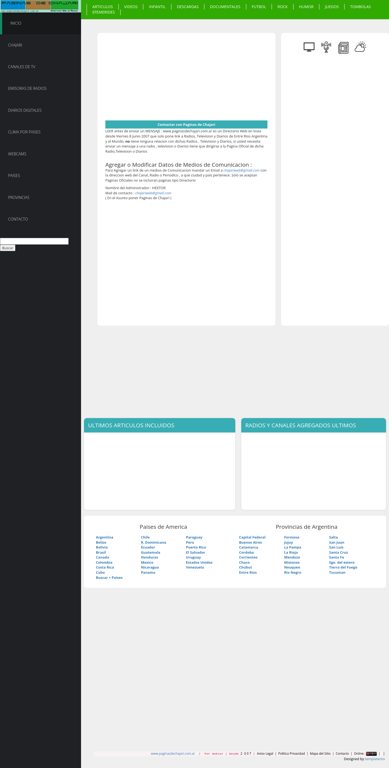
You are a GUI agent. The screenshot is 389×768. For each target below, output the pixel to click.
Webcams (17, 153)
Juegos (332, 6)
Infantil (157, 6)
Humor (306, 6)
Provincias (18, 197)
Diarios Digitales (25, 110)
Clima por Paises (24, 131)
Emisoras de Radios (27, 88)
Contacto (18, 219)
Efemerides (103, 12)
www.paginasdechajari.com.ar (173, 753)
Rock (282, 6)
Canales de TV (21, 66)
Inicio (15, 23)
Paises (14, 175)
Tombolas (360, 6)
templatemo (375, 758)
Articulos (102, 6)
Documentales (225, 6)
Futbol (259, 6)
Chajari (15, 45)
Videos (131, 6)
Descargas (188, 6)
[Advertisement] (150, 79)
